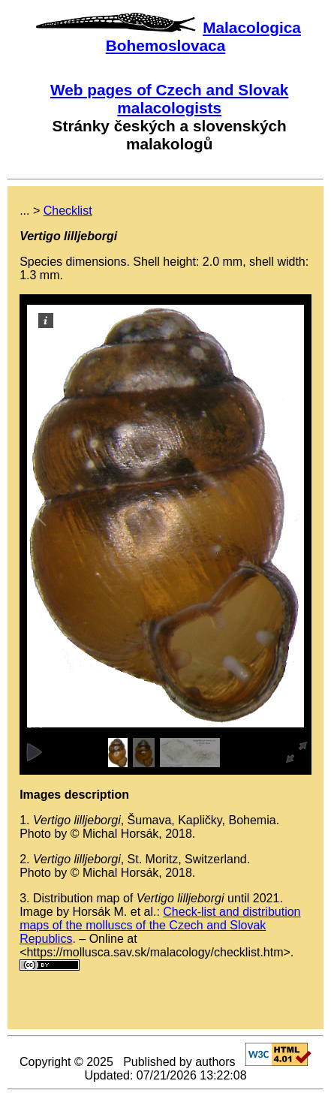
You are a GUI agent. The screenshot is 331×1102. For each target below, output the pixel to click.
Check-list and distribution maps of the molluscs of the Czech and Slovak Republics (160, 925)
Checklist (68, 210)
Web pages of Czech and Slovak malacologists (169, 98)
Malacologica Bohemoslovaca (203, 36)
